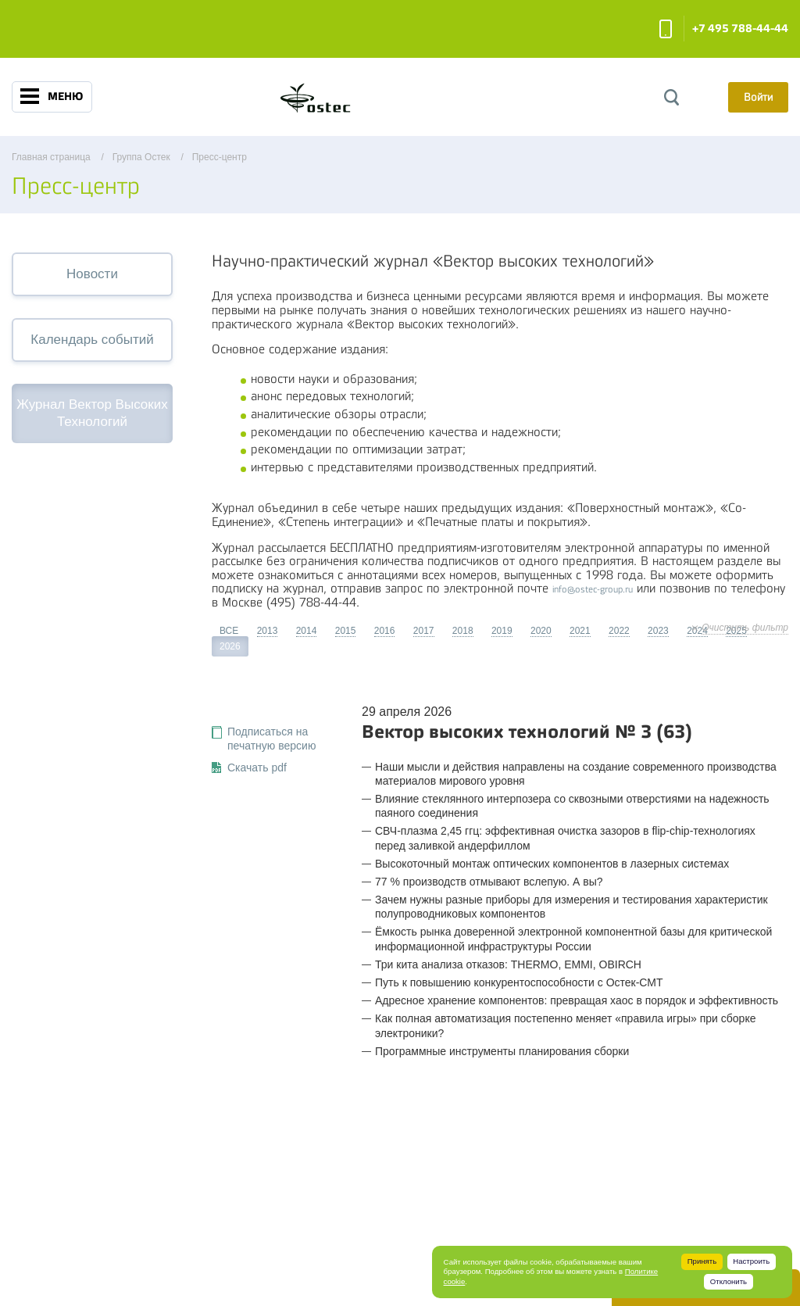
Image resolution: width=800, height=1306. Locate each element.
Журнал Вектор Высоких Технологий (92, 413)
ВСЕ (229, 630)
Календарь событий (91, 339)
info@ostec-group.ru (592, 589)
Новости (92, 274)
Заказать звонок (665, 29)
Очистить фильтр (745, 627)
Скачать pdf (257, 767)
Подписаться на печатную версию (271, 738)
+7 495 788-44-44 (740, 28)
